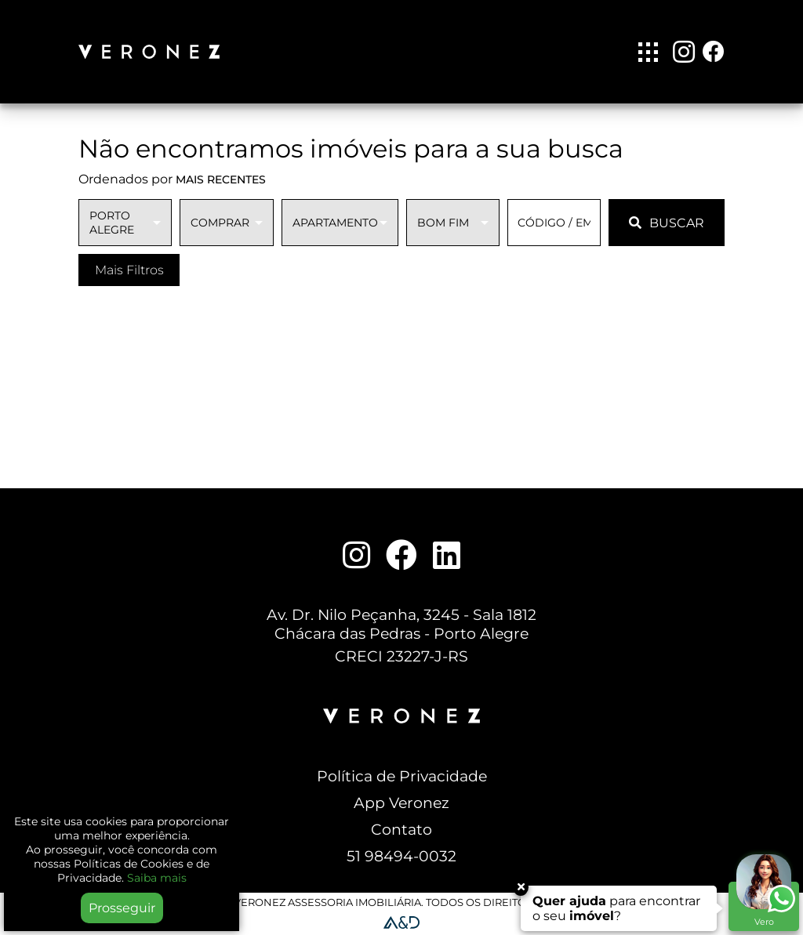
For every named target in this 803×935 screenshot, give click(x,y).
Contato (401, 829)
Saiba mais (157, 878)
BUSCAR (666, 223)
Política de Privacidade (402, 775)
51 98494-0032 (401, 855)
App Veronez (401, 802)
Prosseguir (122, 908)
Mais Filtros (129, 270)
